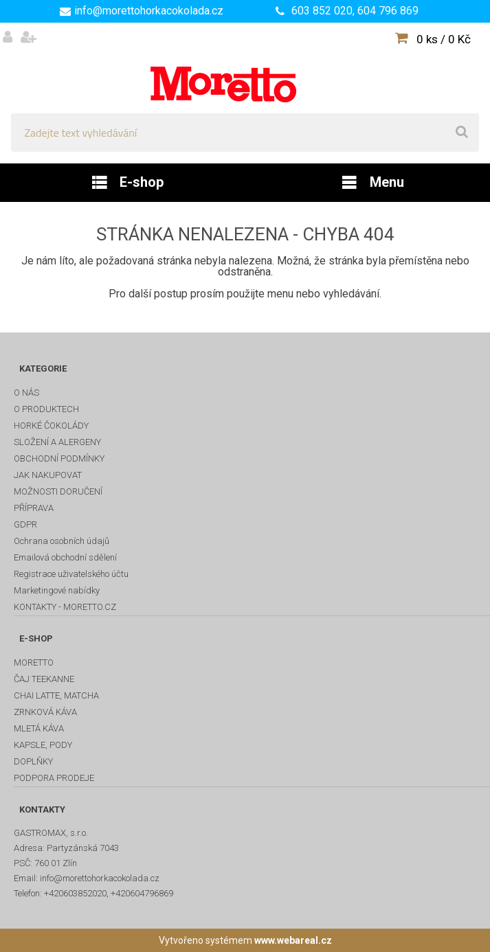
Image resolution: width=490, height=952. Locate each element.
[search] (462, 132)
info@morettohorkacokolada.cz (148, 10)
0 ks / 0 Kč (443, 39)
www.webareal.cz (293, 940)
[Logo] (245, 68)
